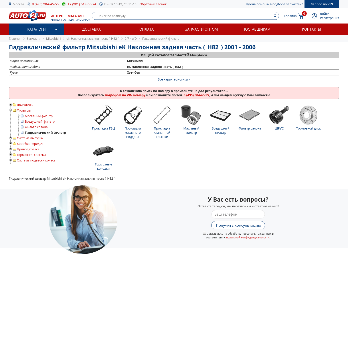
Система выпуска (30, 138)
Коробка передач (30, 144)
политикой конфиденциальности (247, 237)
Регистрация (329, 18)
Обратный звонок (153, 4)
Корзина (290, 16)
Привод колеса (28, 149)
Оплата (146, 29)
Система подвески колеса (36, 160)
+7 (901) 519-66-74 (81, 4)
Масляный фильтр (39, 116)
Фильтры (24, 110)
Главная (15, 38)
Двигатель (25, 105)
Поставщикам (257, 29)
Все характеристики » (174, 79)
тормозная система (31, 155)
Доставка (91, 29)
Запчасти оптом (201, 29)
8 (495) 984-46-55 (45, 4)
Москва (18, 4)
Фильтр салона (36, 127)
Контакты (311, 29)
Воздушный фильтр (40, 121)
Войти (324, 14)
